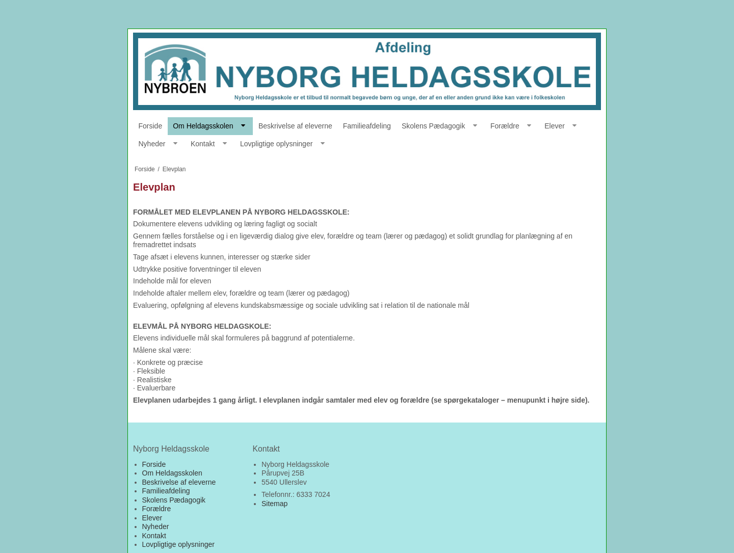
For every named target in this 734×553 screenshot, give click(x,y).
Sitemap (274, 503)
